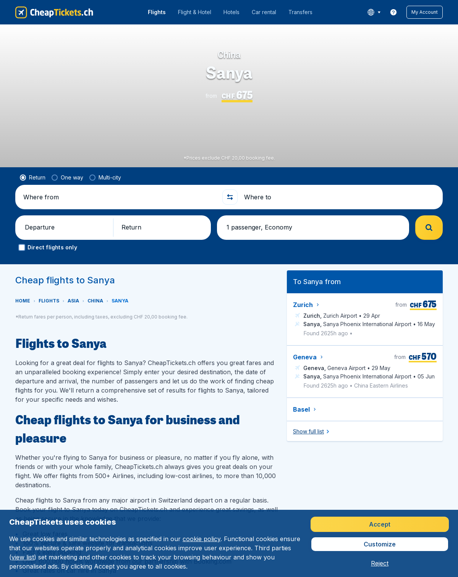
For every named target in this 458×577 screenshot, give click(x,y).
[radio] (32, 177)
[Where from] (119, 197)
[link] (393, 12)
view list (22, 557)
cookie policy (201, 539)
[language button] (373, 12)
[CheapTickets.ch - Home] (54, 12)
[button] (424, 12)
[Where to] (340, 197)
